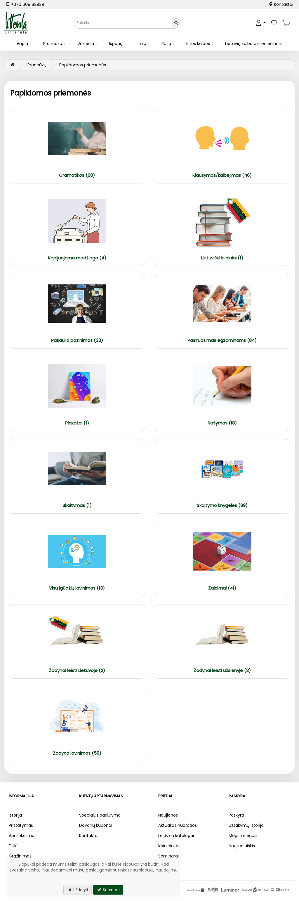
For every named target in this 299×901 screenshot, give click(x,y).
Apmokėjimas (22, 835)
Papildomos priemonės (82, 65)
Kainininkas (169, 846)
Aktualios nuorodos (177, 825)
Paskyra (236, 815)
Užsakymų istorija (246, 825)
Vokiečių (85, 43)
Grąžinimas (20, 856)
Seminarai (168, 856)
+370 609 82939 (25, 4)
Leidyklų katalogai (176, 835)
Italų (142, 43)
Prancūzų (52, 43)
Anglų (22, 43)
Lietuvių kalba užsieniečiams (253, 43)
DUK (13, 846)
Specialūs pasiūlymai (100, 815)
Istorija (15, 815)
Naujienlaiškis (242, 846)
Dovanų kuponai (95, 825)
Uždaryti (77, 889)
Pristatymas (21, 825)
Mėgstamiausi (243, 835)
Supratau (108, 889)
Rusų (166, 43)
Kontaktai (281, 4)
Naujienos (168, 815)
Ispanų (116, 43)
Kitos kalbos (198, 43)
